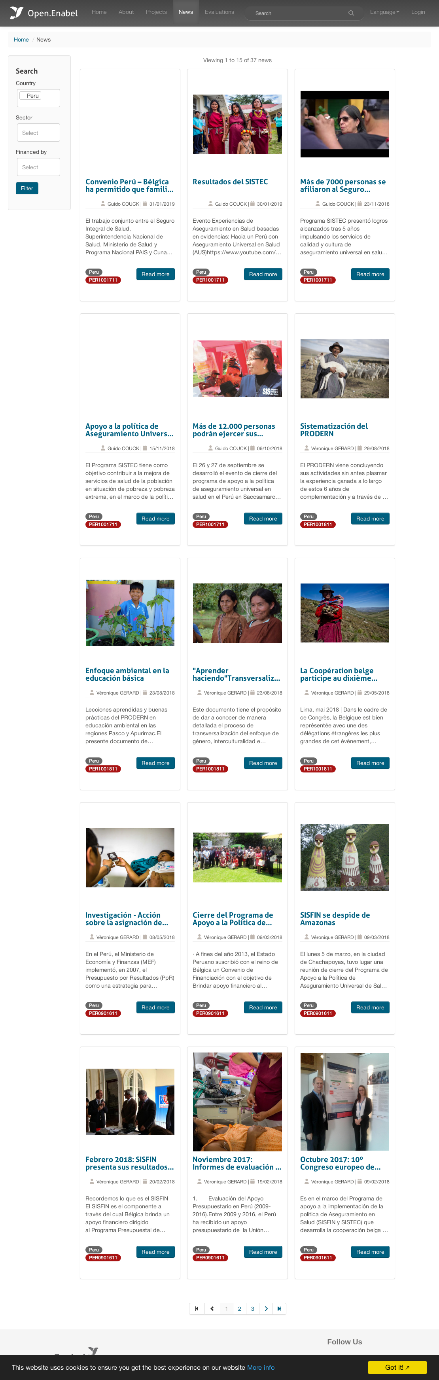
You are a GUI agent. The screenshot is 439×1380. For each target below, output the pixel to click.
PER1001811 (318, 524)
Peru (94, 272)
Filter (27, 188)
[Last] (279, 1309)
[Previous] (212, 1309)
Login (418, 11)
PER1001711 (103, 280)
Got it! (394, 1367)
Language (384, 11)
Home (99, 11)
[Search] (351, 13)
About (126, 11)
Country (26, 83)
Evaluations (219, 11)
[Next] (266, 1309)
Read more (156, 274)
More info (270, 1368)
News (186, 11)
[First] (197, 1309)
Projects (156, 11)
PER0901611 (103, 1013)
